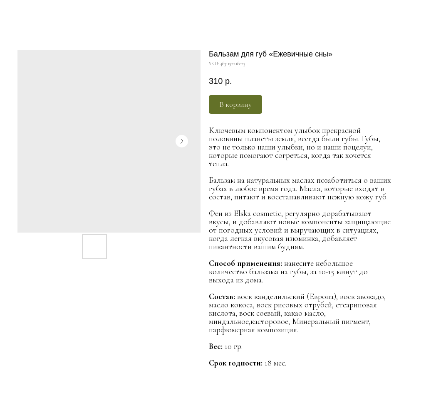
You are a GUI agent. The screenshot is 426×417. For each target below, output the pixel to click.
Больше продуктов (33, 12)
